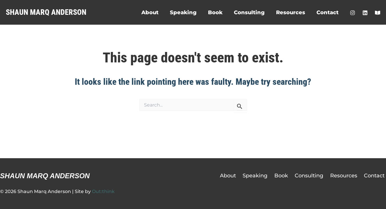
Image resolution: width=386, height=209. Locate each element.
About (154, 12)
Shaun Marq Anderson (46, 12)
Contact (328, 12)
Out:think (103, 191)
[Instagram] (352, 12)
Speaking (187, 12)
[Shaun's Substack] (377, 12)
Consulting (251, 12)
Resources (291, 12)
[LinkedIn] (365, 12)
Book (218, 12)
